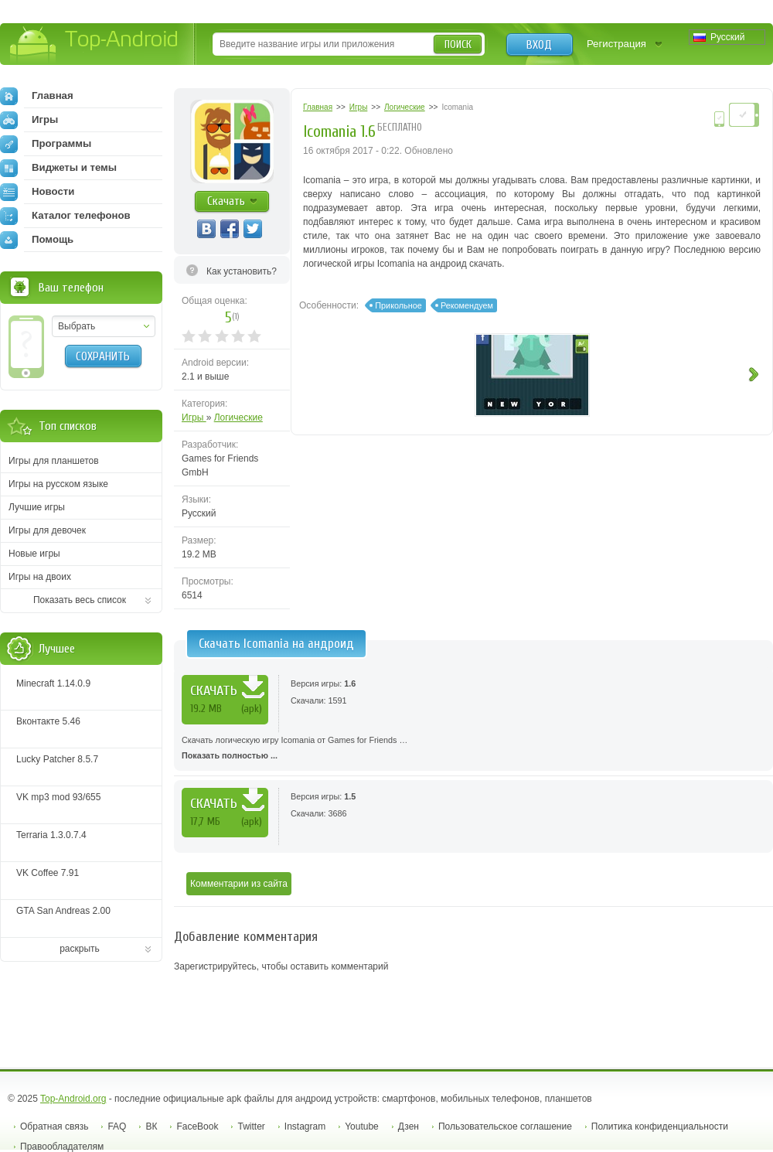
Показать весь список (79, 600)
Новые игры (34, 553)
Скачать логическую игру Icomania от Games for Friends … (473, 749)
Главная (36, 95)
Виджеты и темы (58, 167)
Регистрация (616, 43)
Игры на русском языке (58, 484)
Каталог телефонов (65, 215)
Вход (539, 45)
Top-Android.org (73, 1098)
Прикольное (398, 305)
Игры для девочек (47, 530)
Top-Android (94, 45)
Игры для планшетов (54, 460)
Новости (37, 191)
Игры (194, 417)
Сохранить (103, 356)
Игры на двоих (40, 576)
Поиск (458, 44)
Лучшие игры (37, 507)
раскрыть (80, 948)
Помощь (36, 239)
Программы (45, 143)
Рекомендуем (467, 305)
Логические (238, 417)
